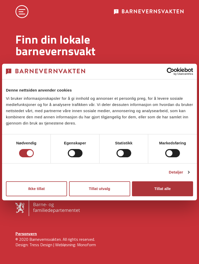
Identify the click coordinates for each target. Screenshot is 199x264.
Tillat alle (162, 188)
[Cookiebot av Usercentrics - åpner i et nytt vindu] (170, 71)
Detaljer (176, 172)
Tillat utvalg (99, 188)
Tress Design (40, 245)
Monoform (86, 245)
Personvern (26, 233)
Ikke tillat (36, 188)
